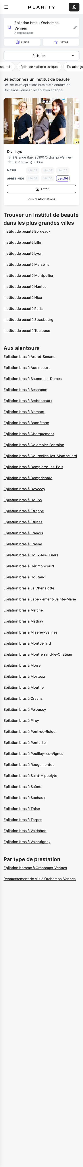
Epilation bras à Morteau (24, 676)
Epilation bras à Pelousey (25, 709)
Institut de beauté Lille (22, 242)
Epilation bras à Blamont (24, 412)
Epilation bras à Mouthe (24, 687)
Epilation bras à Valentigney (27, 842)
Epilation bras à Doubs (23, 500)
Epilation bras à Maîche (23, 610)
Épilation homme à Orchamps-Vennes (35, 868)
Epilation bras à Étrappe (24, 511)
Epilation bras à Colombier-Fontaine (34, 445)
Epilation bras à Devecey (24, 489)
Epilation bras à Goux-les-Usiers (31, 555)
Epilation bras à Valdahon (25, 830)
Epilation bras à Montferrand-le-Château (38, 654)
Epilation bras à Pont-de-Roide (29, 731)
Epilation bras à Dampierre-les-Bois (33, 467)
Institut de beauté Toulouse (27, 330)
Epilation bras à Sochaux (24, 797)
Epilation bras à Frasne (23, 544)
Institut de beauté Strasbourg (28, 319)
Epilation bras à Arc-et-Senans (29, 356)
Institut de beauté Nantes (25, 286)
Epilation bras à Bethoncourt (28, 400)
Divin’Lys (14, 151)
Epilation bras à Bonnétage (26, 423)
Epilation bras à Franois (23, 533)
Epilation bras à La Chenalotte (29, 588)
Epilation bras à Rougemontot (29, 764)
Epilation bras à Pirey (21, 720)
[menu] (6, 7)
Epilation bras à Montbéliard (27, 643)
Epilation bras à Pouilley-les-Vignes (33, 753)
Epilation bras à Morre (22, 665)
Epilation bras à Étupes (23, 522)
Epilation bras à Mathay (23, 621)
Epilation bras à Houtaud (24, 577)
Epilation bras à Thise (22, 808)
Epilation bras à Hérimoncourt (29, 566)
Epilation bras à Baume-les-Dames (33, 378)
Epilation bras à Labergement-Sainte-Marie (40, 599)
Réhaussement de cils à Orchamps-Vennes (40, 879)
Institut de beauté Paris (23, 308)
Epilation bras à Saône (22, 786)
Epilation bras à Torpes (23, 819)
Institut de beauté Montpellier (28, 275)
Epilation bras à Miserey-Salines (31, 632)
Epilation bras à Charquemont (29, 434)
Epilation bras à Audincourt (27, 367)
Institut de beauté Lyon (23, 253)
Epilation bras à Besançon (25, 389)
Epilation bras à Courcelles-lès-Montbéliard (40, 456)
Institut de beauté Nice (23, 297)
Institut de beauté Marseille (26, 264)
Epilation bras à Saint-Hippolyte (30, 775)
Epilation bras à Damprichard (28, 478)
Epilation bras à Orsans (23, 698)
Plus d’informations (41, 199)
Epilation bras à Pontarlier (25, 742)
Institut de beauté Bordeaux (27, 231)
